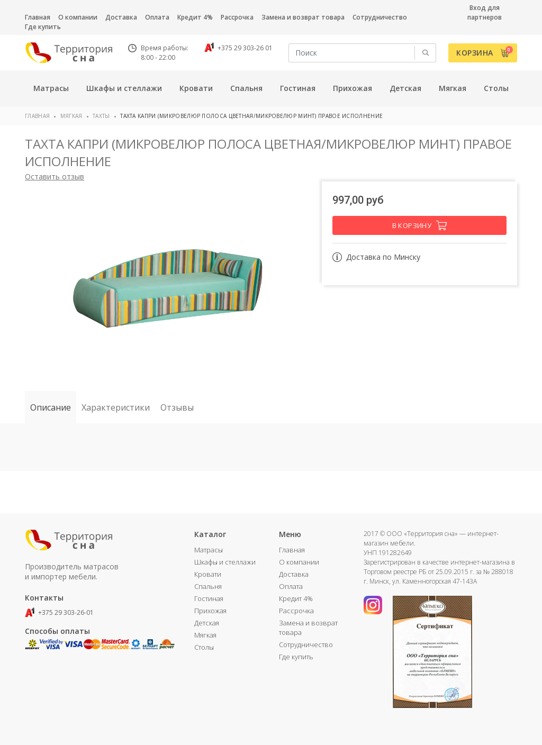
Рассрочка (237, 17)
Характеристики (116, 407)
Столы (204, 647)
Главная (37, 17)
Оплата (157, 17)
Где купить (43, 26)
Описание (50, 407)
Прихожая (210, 610)
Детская (206, 623)
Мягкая (71, 116)
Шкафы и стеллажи (225, 562)
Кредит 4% (195, 17)
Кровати (207, 574)
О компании (77, 17)
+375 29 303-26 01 (238, 47)
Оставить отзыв (54, 176)
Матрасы (208, 550)
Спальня (208, 586)
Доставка (121, 17)
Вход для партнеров (484, 12)
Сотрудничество (380, 17)
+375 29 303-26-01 (59, 612)
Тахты (101, 116)
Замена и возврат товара (303, 17)
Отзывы (177, 407)
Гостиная (208, 598)
